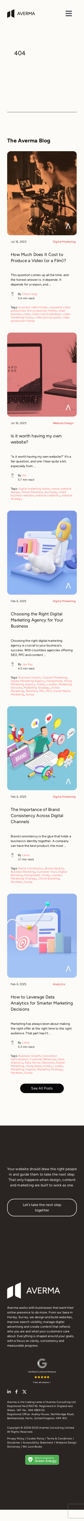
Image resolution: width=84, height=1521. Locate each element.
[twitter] (24, 1392)
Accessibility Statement (38, 1442)
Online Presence (32, 492)
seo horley (51, 492)
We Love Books (32, 1446)
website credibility (47, 495)
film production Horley (42, 310)
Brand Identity (54, 868)
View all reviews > (42, 1382)
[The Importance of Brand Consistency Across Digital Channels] (42, 709)
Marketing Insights (23, 1069)
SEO (49, 691)
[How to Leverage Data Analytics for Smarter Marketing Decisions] (42, 896)
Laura (26, 855)
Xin (24, 475)
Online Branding (49, 878)
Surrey (30, 694)
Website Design (63, 423)
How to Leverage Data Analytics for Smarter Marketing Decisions (42, 1003)
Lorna (26, 1042)
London (52, 684)
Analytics (59, 984)
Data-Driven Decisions (40, 1062)
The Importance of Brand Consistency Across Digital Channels (37, 815)
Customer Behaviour (43, 1059)
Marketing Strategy (37, 687)
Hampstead (54, 681)
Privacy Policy (15, 1438)
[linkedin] (9, 1392)
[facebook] (16, 1392)
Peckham (32, 691)
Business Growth (29, 677)
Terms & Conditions (59, 1438)
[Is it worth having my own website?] (42, 335)
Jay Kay (27, 664)
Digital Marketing (64, 241)
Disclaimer (13, 1442)
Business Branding (23, 871)
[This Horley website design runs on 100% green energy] (42, 1457)
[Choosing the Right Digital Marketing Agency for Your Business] (42, 513)
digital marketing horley (34, 488)
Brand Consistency (30, 868)
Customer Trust (47, 871)
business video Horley (33, 307)
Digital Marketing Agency (28, 681)
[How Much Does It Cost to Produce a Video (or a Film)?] (42, 154)
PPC (42, 691)
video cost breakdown (47, 314)
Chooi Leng (29, 294)
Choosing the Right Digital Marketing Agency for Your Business (37, 620)
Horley (41, 684)
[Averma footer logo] (33, 1284)
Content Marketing (54, 677)
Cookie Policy (35, 1438)
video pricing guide (48, 317)
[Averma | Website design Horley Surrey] (21, 11)
